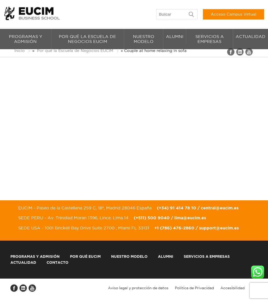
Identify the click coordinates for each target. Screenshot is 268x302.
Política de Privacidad (194, 288)
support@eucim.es (219, 228)
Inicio (19, 50)
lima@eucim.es (190, 217)
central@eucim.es (220, 207)
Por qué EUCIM (85, 256)
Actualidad (250, 36)
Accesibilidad (232, 288)
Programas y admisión (25, 39)
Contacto (57, 262)
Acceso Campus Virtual (233, 14)
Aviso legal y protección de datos (138, 288)
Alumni (174, 36)
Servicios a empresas (209, 39)
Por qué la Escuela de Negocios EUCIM (87, 39)
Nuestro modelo (143, 39)
